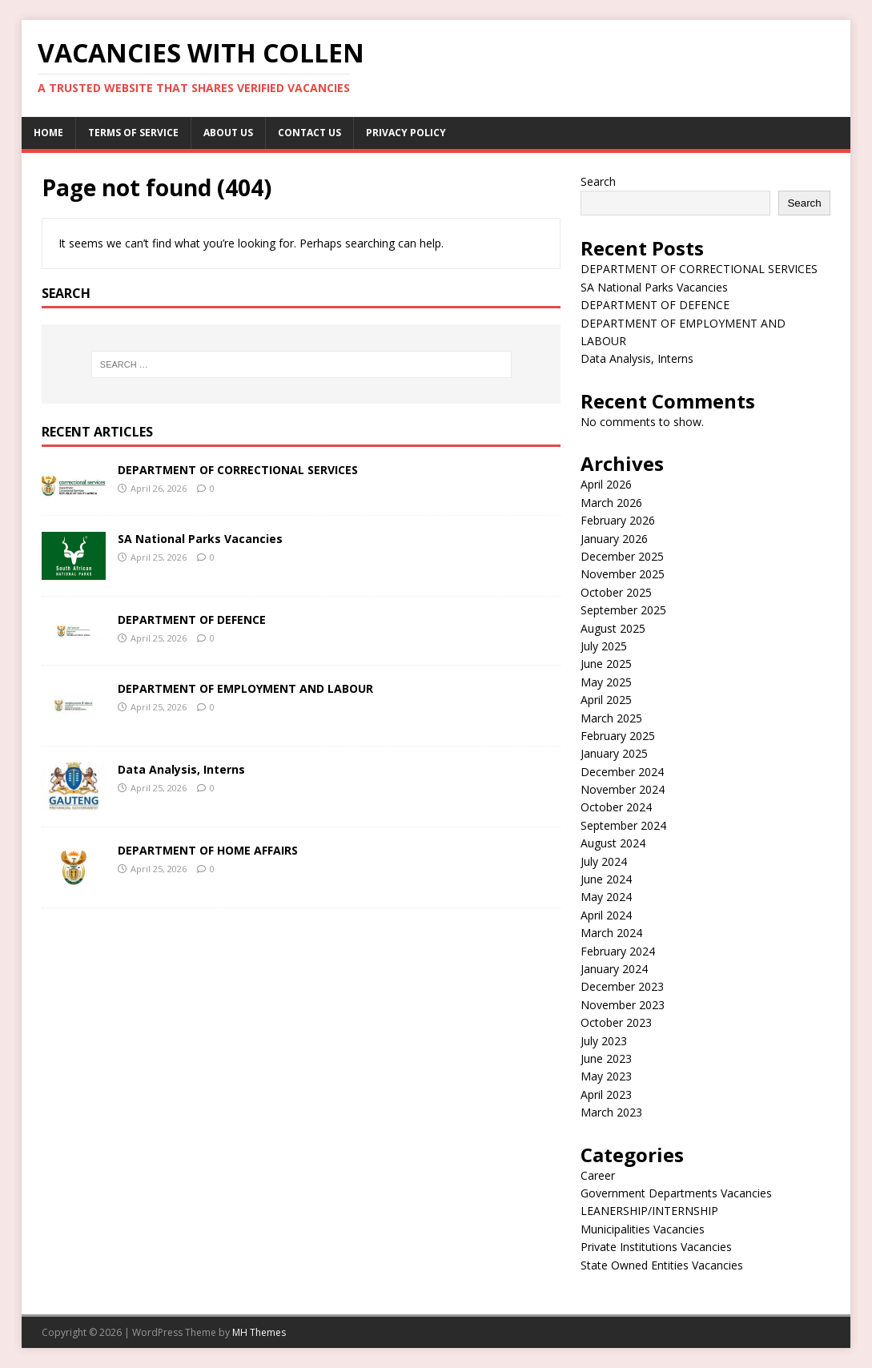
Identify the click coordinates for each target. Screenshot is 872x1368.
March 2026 (611, 502)
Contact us (309, 132)
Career (598, 1175)
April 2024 (606, 915)
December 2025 (622, 556)
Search (598, 181)
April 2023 (606, 1094)
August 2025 (613, 628)
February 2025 (618, 735)
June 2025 (606, 663)
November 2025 (623, 573)
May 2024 (606, 896)
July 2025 (604, 646)
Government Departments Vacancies (676, 1193)
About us (228, 132)
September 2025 (623, 610)
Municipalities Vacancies (643, 1229)
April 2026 (606, 484)
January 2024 (614, 968)
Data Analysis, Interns (181, 769)
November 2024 (623, 789)
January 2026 (614, 538)
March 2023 (611, 1112)
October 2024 (616, 807)
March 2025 (611, 718)
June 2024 (606, 879)
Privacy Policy (406, 132)
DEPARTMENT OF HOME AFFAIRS (208, 850)
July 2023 (604, 1040)
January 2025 (614, 753)
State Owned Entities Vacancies (662, 1265)
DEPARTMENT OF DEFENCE (192, 619)
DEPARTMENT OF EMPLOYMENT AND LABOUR (245, 688)
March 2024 (611, 932)
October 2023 (616, 1022)
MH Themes (259, 1332)
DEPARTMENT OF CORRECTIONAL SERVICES (238, 469)
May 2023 (606, 1076)
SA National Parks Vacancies (200, 538)
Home (48, 132)
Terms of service (133, 132)
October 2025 (616, 592)
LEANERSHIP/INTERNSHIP (649, 1210)
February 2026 (618, 520)
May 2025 (606, 682)
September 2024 (623, 825)
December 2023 (622, 986)
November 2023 (623, 1004)
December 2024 (622, 771)
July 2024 (604, 861)
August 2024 (613, 843)
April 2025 (606, 699)
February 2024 (618, 951)
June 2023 (606, 1058)
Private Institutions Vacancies (656, 1246)
